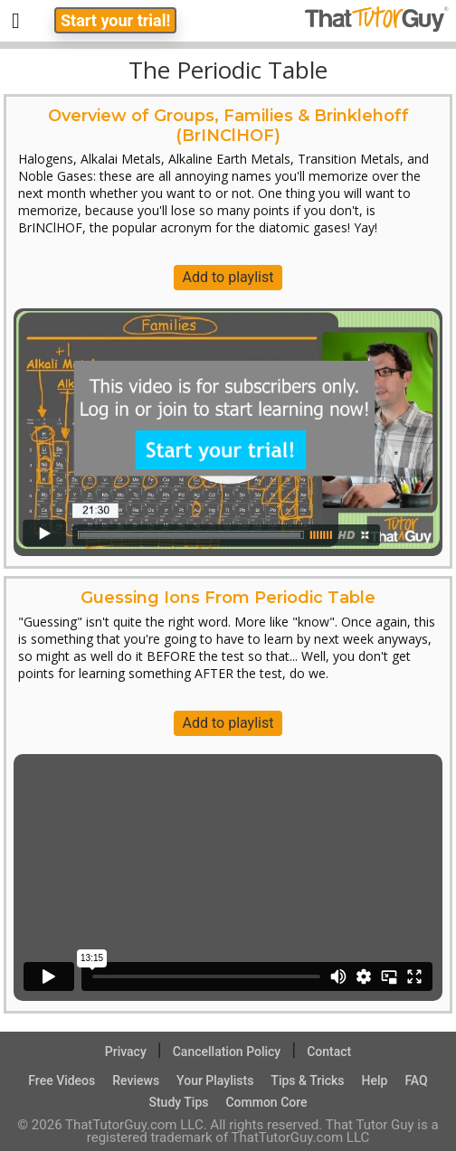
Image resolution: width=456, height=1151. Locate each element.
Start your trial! (115, 20)
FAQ (415, 1080)
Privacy (126, 1051)
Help (375, 1080)
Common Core (266, 1102)
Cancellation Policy (227, 1051)
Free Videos (61, 1080)
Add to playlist (228, 277)
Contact (329, 1051)
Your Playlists (214, 1080)
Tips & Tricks (307, 1080)
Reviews (135, 1080)
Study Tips (178, 1102)
